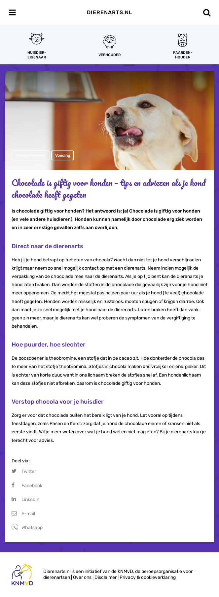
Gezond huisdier (31, 155)
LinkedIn (30, 499)
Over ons (82, 577)
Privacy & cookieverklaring (148, 577)
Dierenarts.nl (109, 12)
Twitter (28, 471)
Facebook (31, 485)
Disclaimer (105, 577)
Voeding (62, 155)
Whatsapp (32, 527)
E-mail (28, 513)
